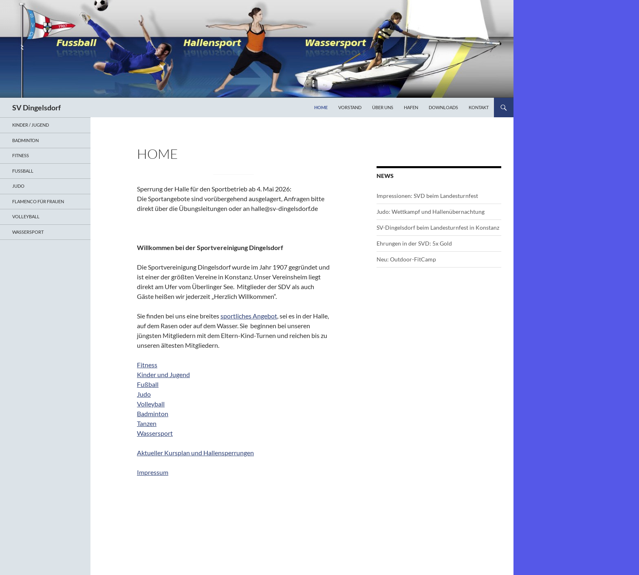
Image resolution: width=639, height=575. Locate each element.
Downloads (443, 107)
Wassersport (155, 433)
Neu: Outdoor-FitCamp (406, 259)
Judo (144, 394)
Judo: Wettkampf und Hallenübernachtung (431, 211)
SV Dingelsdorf (36, 107)
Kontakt (479, 107)
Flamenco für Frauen (38, 201)
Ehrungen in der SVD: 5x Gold (414, 243)
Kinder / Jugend (30, 124)
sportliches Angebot (248, 316)
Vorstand (349, 107)
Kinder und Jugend (163, 374)
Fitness (147, 365)
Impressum (152, 472)
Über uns (382, 107)
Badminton (152, 413)
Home (321, 107)
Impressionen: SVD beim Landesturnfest (427, 195)
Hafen (411, 107)
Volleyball (151, 404)
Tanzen (146, 423)
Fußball (148, 384)
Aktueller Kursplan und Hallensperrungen (195, 452)
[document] (233, 267)
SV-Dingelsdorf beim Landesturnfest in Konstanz (438, 227)
